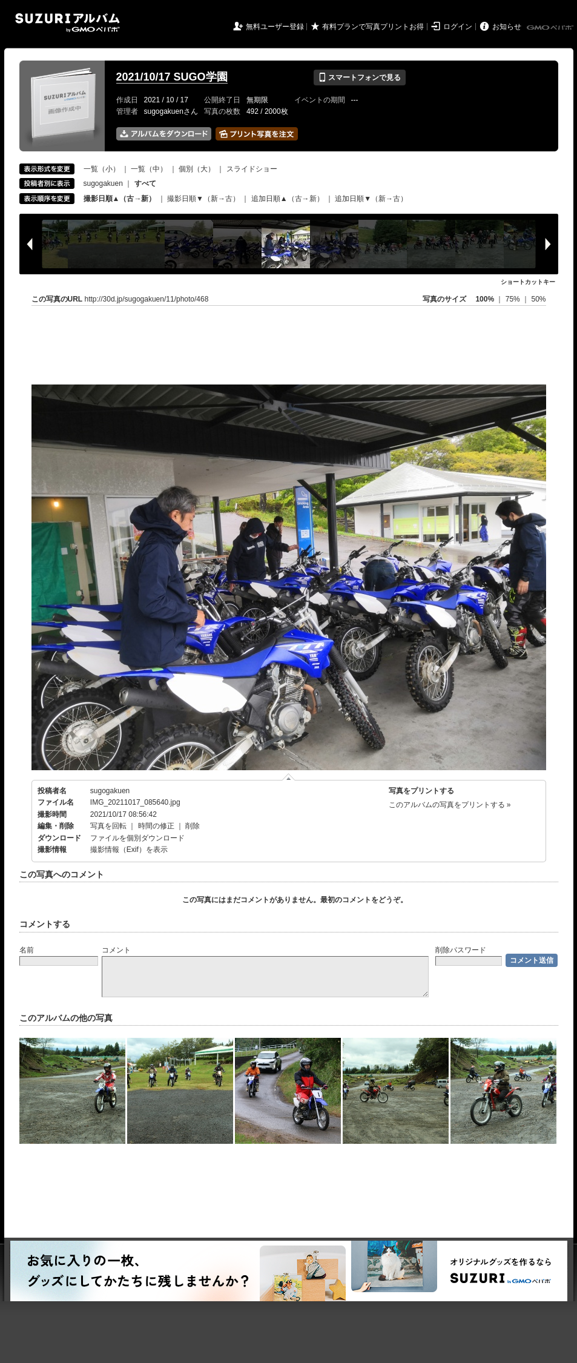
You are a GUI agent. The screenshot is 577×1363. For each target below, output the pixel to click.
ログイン (457, 26)
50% (538, 299)
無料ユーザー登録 (275, 26)
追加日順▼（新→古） (371, 198)
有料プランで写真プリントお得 (373, 26)
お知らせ (506, 26)
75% (514, 299)
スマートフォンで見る (359, 77)
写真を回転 (108, 826)
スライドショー (251, 169)
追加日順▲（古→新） (287, 198)
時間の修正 (156, 826)
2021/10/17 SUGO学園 (172, 77)
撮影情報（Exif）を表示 (129, 849)
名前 (26, 950)
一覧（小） (102, 169)
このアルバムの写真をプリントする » (450, 804)
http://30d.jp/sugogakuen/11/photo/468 (147, 299)
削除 (192, 826)
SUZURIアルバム (67, 23)
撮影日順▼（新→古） (203, 198)
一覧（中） (149, 169)
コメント (116, 950)
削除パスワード (460, 950)
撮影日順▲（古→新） (120, 198)
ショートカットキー (528, 282)
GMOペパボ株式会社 (551, 28)
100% (484, 299)
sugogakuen (103, 183)
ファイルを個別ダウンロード (137, 838)
